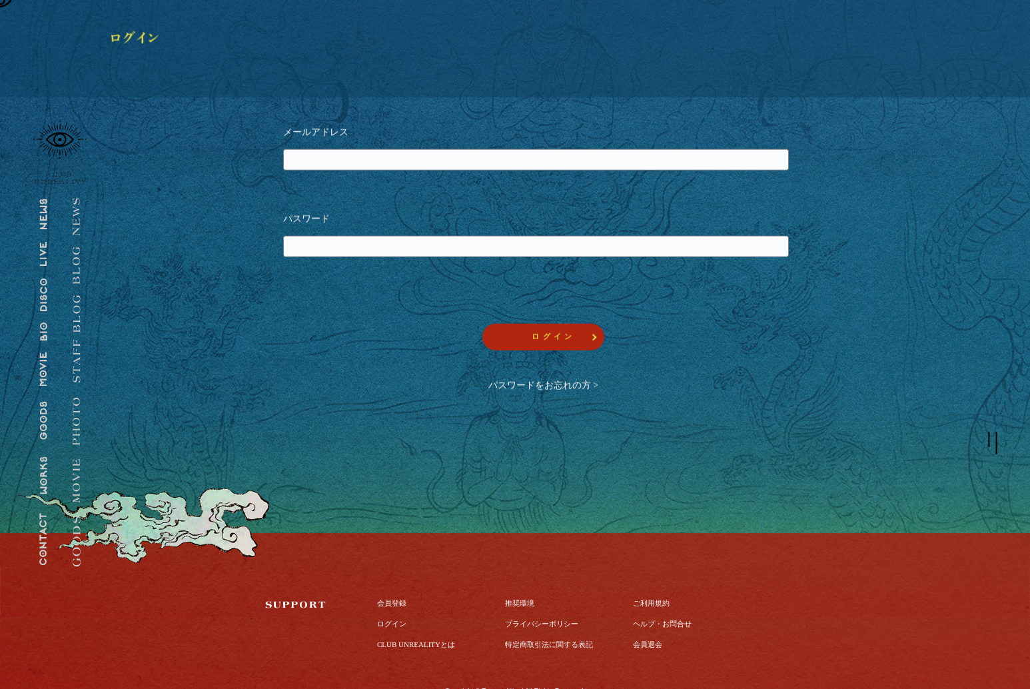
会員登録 (391, 570)
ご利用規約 (651, 570)
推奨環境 (519, 570)
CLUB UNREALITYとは (416, 612)
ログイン (391, 591)
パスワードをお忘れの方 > (543, 387)
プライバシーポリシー (541, 591)
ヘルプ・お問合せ (662, 591)
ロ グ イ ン (552, 339)
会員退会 (647, 612)
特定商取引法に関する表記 (549, 612)
